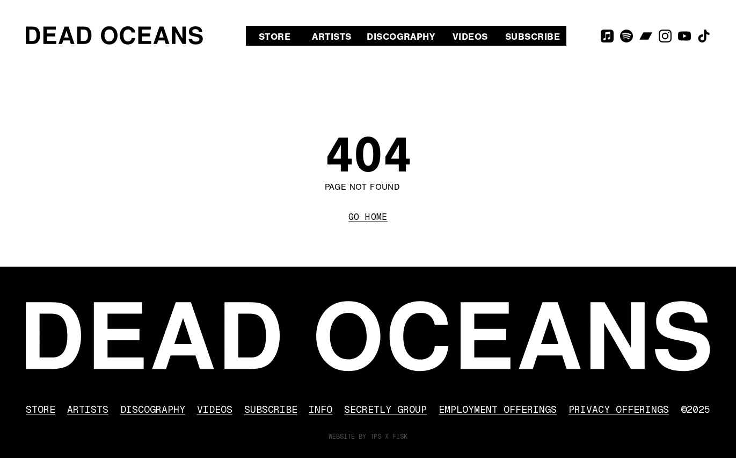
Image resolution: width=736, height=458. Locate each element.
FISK (399, 436)
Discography (401, 36)
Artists (331, 36)
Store (274, 36)
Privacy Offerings (619, 409)
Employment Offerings (498, 409)
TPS (375, 436)
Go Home (368, 217)
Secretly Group (385, 409)
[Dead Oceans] (114, 35)
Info (320, 409)
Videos (470, 36)
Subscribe (532, 36)
